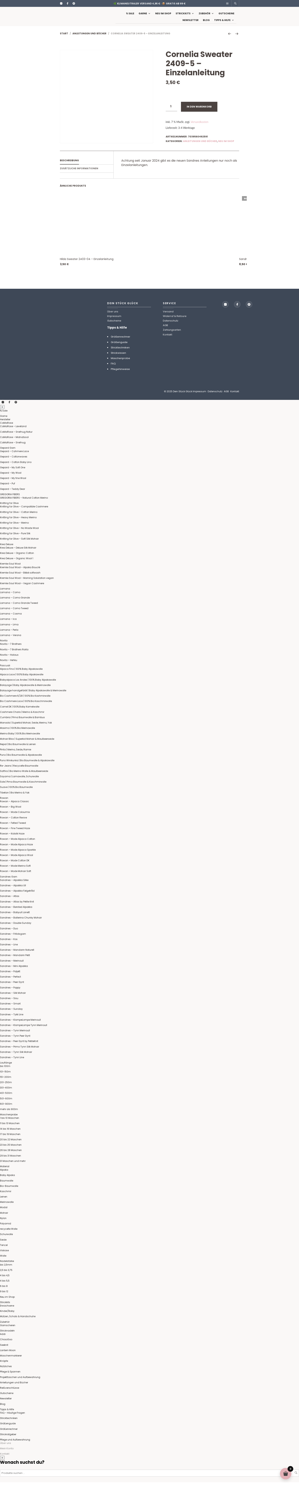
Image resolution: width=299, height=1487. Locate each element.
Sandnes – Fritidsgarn (13, 938)
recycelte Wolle (8, 1233)
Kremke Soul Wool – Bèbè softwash (20, 577)
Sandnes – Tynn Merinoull (15, 1035)
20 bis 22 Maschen (11, 1144)
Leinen (3, 1201)
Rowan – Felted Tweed (13, 827)
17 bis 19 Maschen (10, 1139)
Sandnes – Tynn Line (12, 1062)
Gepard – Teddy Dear (12, 493)
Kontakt (167, 339)
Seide (3, 1244)
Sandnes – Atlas (9, 900)
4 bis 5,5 (5, 1285)
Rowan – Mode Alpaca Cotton (17, 843)
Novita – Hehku (8, 665)
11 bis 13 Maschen (10, 1128)
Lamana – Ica (8, 623)
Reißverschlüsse (9, 1392)
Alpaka (4, 1174)
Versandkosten (199, 126)
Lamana (5, 593)
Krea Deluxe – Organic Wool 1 (16, 563)
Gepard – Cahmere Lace (14, 456)
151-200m (5, 1081)
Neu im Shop (163, 15)
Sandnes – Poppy (10, 992)
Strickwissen (118, 357)
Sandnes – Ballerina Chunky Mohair (21, 922)
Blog (206, 22)
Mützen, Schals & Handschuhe (17, 1321)
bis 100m (5, 1070)
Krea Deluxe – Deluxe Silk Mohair (18, 552)
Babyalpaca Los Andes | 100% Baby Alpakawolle (28, 684)
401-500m (6, 1097)
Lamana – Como (10, 597)
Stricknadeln (7, 1335)
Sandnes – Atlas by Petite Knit (17, 906)
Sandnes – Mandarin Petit (15, 960)
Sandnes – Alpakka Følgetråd (17, 895)
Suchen (295, 1477)
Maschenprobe (120, 363)
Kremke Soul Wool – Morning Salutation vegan (27, 582)
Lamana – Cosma (11, 618)
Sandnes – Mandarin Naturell (17, 954)
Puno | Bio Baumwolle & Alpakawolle (21, 759)
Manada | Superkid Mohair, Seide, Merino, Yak (26, 727)
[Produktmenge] (171, 111)
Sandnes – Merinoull (12, 965)
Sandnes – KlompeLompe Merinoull (20, 1024)
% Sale (130, 15)
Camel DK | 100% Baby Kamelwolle (19, 711)
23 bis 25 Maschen (11, 1149)
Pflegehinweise (120, 374)
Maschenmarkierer (11, 1360)
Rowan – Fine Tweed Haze (15, 833)
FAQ (113, 368)
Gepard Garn (7, 452)
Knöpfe (4, 1365)
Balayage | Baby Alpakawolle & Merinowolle (25, 689)
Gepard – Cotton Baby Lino (15, 466)
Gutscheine (226, 15)
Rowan (4, 802)
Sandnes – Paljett (10, 976)
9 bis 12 (4, 1296)
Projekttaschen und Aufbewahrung (20, 1382)
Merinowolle (7, 1206)
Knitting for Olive (9, 507)
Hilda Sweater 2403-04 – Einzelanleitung (86, 264)
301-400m (6, 1092)
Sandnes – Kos (9, 944)
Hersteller (5, 424)
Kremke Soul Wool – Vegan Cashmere (22, 588)
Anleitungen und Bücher (89, 38)
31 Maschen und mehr (13, 1165)
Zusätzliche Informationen (79, 173)
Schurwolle (6, 1239)
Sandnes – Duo (9, 933)
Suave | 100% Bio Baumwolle (16, 791)
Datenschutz (170, 325)
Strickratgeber (8, 1439)
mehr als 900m (9, 1114)
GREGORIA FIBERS (10, 499)
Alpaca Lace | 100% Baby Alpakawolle (21, 679)
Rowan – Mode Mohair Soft (15, 875)
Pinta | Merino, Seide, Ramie (15, 754)
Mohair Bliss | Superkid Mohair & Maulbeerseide (27, 743)
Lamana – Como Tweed (14, 613)
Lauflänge (6, 1067)
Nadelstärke (7, 1265)
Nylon (3, 1223)
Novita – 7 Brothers (11, 648)
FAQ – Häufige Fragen (12, 1417)
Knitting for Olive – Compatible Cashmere (24, 511)
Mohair (4, 1217)
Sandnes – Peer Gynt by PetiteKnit (19, 1045)
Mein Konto (7, 1453)
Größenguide (119, 347)
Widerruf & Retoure (174, 321)
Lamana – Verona (10, 640)
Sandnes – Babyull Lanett (15, 917)
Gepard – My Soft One (12, 472)
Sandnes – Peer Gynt (12, 986)
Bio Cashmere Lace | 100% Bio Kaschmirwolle (26, 705)
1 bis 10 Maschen (9, 1122)
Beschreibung (69, 165)
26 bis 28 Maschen (11, 1155)
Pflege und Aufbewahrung (15, 1444)
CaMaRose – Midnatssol (14, 442)
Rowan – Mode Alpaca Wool (16, 859)
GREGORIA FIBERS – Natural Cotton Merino (24, 502)
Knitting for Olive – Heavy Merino (18, 522)
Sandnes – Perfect (10, 981)
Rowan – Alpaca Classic (14, 806)
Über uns (112, 316)
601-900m (6, 1108)
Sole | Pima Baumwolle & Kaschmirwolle (23, 786)
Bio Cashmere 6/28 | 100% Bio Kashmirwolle (25, 700)
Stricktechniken (120, 352)
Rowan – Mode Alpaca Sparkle (18, 854)
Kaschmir (5, 1196)
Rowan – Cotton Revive (13, 822)
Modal (3, 1212)
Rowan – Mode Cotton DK (14, 865)
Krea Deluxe (6, 549)
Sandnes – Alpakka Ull (13, 890)
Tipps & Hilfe (222, 22)
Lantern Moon (8, 1355)
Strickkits (183, 15)
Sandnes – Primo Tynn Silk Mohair (19, 1051)
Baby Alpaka (7, 1179)
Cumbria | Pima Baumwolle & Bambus (22, 722)
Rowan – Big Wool (10, 811)
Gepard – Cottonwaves (13, 461)
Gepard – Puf (7, 488)
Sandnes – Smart (10, 1008)
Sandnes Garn (8, 881)
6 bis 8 (4, 1290)
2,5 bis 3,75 (6, 1274)
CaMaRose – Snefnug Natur (16, 436)
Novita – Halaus (9, 659)
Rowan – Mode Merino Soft (15, 870)
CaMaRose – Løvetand (13, 431)
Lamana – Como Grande (15, 602)
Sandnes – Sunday (11, 1013)
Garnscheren (7, 1330)
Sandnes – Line (9, 949)
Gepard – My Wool (10, 477)
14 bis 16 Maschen (10, 1133)
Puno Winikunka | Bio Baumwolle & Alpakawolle (27, 765)
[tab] (86, 165)
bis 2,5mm (6, 1269)
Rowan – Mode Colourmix (15, 816)
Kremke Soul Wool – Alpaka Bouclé (20, 572)
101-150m (5, 1076)
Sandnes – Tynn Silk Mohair (16, 1056)
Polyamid (5, 1228)
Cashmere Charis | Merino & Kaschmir (22, 716)
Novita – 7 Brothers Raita (14, 654)
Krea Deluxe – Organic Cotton (17, 557)
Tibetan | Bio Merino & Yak (14, 797)
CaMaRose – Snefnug (13, 447)
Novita (3, 645)
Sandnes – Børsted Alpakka (16, 911)
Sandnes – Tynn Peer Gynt (15, 1040)
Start (64, 38)
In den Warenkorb (199, 111)
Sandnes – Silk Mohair (13, 997)
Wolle (3, 1260)
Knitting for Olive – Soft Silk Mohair (19, 543)
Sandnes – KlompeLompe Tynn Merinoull (23, 1029)
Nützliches (6, 1371)
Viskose (4, 1255)
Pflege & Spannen (10, 1376)
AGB (165, 330)
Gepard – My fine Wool (13, 482)
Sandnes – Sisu (9, 1003)
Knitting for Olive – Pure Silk (15, 538)
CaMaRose (6, 427)
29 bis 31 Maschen (10, 1160)
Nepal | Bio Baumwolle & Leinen (18, 749)
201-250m (6, 1087)
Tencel (4, 1249)
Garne (143, 15)
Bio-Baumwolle (9, 1190)
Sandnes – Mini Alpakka (14, 970)
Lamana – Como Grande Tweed (19, 607)
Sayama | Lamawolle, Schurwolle (19, 781)
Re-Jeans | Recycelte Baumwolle (19, 770)
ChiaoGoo (6, 1344)
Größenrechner (120, 341)
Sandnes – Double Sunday (15, 927)
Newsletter (190, 22)
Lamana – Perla (9, 634)
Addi (3, 1338)
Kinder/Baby (7, 1315)
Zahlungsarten (172, 334)
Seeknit (4, 1349)
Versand (168, 316)
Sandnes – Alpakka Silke (14, 884)
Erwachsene (7, 1310)
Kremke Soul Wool (10, 568)
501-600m (6, 1103)
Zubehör (204, 15)
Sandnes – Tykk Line (11, 1019)
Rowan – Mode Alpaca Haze (16, 849)
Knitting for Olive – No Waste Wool (19, 532)
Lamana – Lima (9, 629)
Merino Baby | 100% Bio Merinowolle (20, 738)
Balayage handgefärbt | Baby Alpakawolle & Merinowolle (33, 695)
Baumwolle (6, 1185)
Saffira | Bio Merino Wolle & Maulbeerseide (24, 775)
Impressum (114, 321)
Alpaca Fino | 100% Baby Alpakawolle (21, 673)
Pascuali (5, 670)
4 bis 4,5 (5, 1280)
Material (4, 1171)
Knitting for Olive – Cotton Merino (18, 516)
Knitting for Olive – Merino (14, 527)
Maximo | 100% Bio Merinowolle (17, 732)
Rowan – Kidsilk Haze (12, 838)
